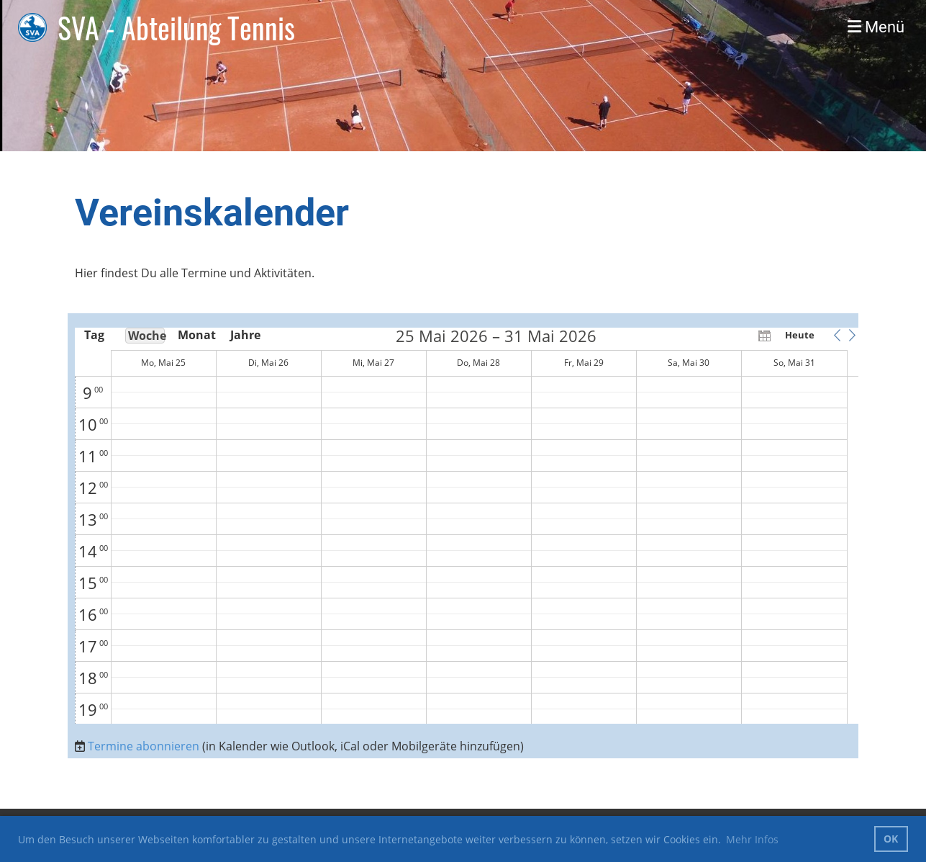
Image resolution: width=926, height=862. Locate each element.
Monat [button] (196, 335)
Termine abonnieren (143, 746)
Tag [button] (94, 335)
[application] (467, 526)
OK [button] (891, 838)
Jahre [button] (245, 335)
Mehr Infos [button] (752, 839)
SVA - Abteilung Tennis (176, 27)
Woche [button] (146, 336)
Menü (876, 27)
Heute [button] (799, 334)
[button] (837, 335)
